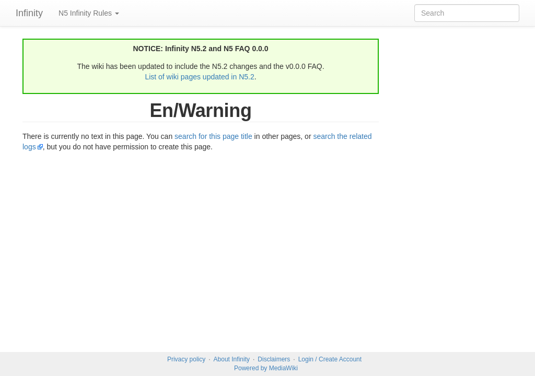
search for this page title (213, 136)
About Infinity (232, 359)
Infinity (29, 13)
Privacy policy (186, 359)
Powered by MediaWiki (266, 368)
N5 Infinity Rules (89, 13)
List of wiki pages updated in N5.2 (199, 77)
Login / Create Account (330, 359)
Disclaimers (274, 359)
